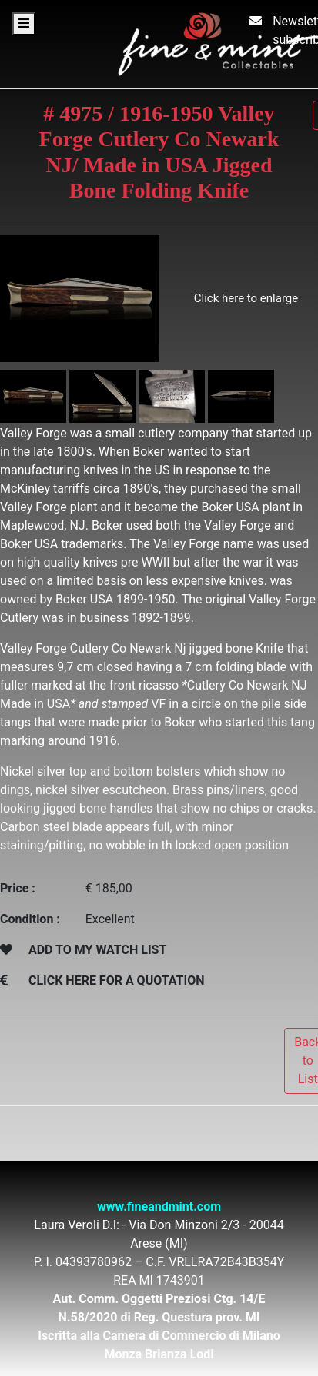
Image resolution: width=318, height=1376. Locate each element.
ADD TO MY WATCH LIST (97, 949)
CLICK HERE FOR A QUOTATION (116, 980)
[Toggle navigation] (23, 23)
